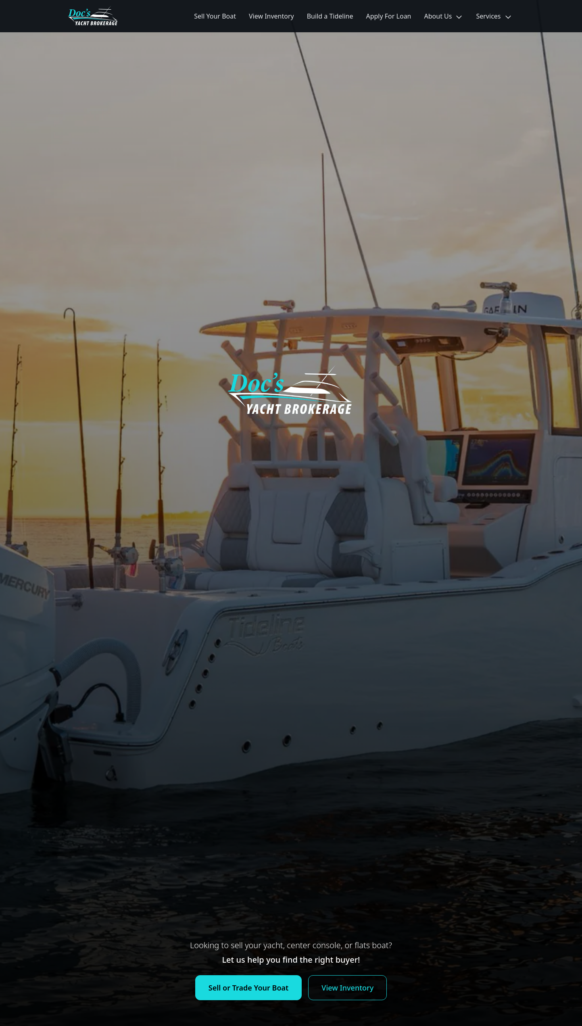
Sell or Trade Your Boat (249, 988)
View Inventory (271, 16)
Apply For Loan (388, 16)
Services (494, 16)
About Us (443, 16)
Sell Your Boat (215, 16)
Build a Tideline (330, 16)
